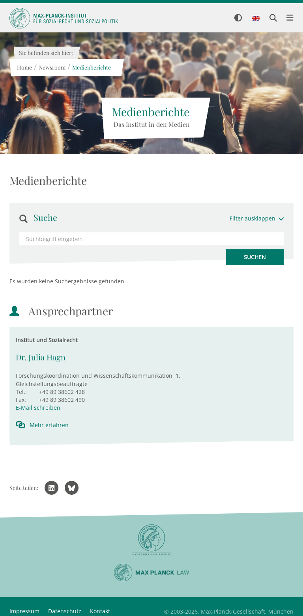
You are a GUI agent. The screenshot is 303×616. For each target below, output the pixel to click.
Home (24, 67)
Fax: (21, 399)
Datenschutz (64, 611)
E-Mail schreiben (38, 407)
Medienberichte (91, 67)
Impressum (24, 611)
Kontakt (100, 611)
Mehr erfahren (49, 425)
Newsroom (51, 67)
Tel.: (21, 392)
